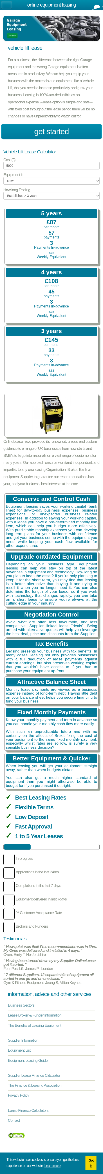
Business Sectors (21, 1005)
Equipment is (13, 175)
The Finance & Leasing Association (34, 1085)
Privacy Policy (18, 1095)
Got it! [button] (91, 1163)
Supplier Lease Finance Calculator (34, 1075)
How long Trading (16, 190)
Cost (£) (9, 160)
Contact (14, 1120)
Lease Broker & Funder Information (34, 1015)
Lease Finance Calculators (28, 1110)
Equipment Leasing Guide (27, 1060)
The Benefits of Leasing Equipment (34, 1025)
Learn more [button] (52, 1166)
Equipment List (19, 1050)
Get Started (51, 131)
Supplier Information (23, 1040)
